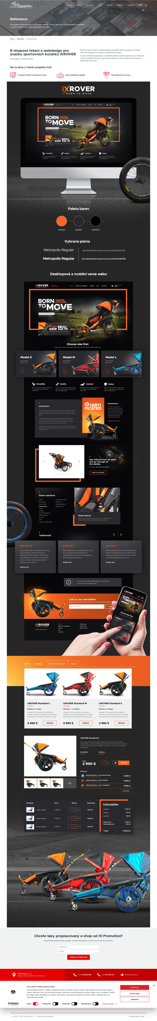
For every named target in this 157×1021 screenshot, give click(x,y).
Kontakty (131, 5)
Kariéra (109, 5)
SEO (89, 992)
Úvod (69, 5)
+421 (107, 975)
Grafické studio (69, 992)
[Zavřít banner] (154, 998)
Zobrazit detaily (108, 1017)
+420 (84, 975)
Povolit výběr (134, 1006)
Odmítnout (135, 1012)
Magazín (120, 5)
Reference (90, 5)
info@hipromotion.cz (131, 975)
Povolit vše (135, 1000)
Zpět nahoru (141, 994)
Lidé (100, 5)
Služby (78, 5)
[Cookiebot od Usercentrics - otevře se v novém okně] (13, 1017)
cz (146, 5)
